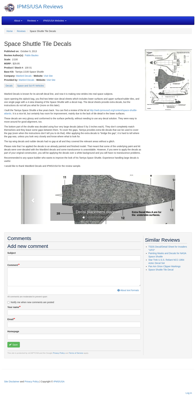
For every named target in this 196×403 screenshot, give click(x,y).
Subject (11, 253)
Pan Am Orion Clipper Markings (164, 266)
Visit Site (48, 76)
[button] (32, 199)
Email (10, 319)
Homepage (13, 331)
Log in (189, 393)
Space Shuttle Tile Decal (161, 269)
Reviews (21, 31)
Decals (9, 85)
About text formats (128, 290)
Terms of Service (76, 353)
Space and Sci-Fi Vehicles (30, 85)
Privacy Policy (59, 353)
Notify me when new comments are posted (30, 302)
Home (10, 31)
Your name (13, 307)
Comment (12, 265)
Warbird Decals (23, 76)
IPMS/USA (58, 381)
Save (13, 344)
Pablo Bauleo (31, 55)
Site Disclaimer (11, 381)
